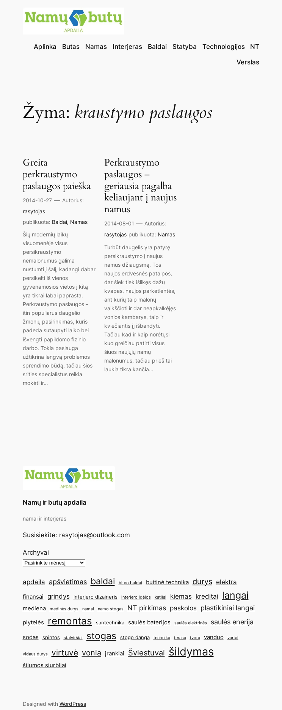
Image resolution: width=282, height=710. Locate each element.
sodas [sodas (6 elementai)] (31, 637)
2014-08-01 (119, 223)
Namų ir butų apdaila (54, 502)
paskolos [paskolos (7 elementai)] (183, 608)
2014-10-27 (37, 200)
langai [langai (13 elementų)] (235, 595)
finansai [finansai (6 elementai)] (33, 596)
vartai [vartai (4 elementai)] (232, 637)
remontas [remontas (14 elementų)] (70, 621)
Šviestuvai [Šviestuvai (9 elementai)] (146, 652)
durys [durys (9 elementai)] (202, 581)
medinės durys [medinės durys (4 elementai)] (64, 609)
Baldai (59, 222)
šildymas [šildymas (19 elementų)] (191, 651)
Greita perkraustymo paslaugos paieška (57, 174)
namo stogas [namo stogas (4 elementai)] (111, 609)
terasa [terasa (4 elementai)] (180, 637)
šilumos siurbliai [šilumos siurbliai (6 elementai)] (44, 665)
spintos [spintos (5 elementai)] (51, 637)
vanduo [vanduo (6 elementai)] (214, 637)
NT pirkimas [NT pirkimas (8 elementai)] (146, 608)
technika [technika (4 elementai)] (162, 637)
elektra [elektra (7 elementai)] (226, 582)
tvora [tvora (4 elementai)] (195, 637)
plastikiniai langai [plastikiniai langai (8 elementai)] (228, 608)
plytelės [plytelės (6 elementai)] (33, 622)
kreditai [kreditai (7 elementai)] (207, 596)
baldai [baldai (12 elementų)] (103, 581)
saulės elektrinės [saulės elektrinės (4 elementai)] (190, 623)
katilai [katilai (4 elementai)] (160, 597)
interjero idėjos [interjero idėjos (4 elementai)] (136, 597)
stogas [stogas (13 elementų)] (101, 635)
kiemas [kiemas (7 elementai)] (181, 596)
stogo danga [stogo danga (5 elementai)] (135, 637)
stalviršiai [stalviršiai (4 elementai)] (73, 637)
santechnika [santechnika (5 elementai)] (110, 622)
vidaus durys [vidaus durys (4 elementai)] (35, 654)
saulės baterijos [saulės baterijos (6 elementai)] (149, 622)
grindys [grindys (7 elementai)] (58, 596)
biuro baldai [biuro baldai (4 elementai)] (130, 582)
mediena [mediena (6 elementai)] (34, 608)
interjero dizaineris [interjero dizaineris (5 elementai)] (96, 597)
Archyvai (36, 552)
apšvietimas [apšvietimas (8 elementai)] (68, 581)
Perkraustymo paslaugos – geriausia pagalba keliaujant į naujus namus (140, 186)
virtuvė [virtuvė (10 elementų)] (65, 652)
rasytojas (34, 211)
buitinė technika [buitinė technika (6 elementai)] (167, 582)
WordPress (73, 704)
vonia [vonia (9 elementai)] (91, 652)
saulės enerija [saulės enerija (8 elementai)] (232, 622)
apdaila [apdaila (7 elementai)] (34, 582)
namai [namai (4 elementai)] (88, 609)
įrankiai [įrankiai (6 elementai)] (114, 653)
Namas (79, 222)
